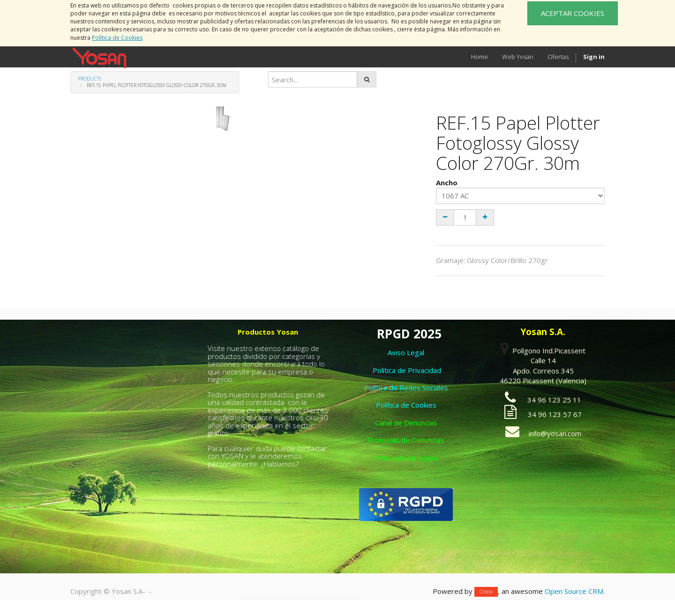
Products (89, 78)
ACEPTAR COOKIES (572, 13)
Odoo (486, 591)
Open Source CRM (574, 591)
